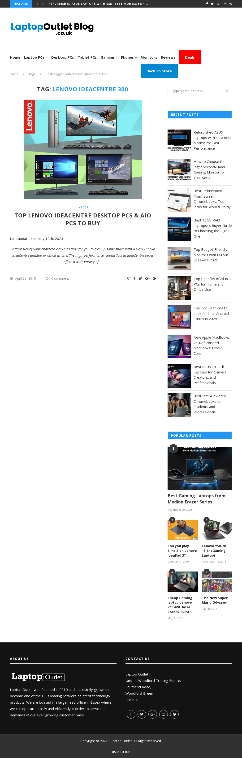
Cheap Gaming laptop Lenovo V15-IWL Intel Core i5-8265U (180, 605)
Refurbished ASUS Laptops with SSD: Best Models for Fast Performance (213, 140)
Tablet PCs (87, 57)
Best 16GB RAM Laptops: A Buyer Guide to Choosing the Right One (213, 228)
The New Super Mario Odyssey (215, 600)
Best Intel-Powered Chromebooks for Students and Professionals (210, 404)
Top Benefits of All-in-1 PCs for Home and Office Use (212, 284)
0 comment (57, 278)
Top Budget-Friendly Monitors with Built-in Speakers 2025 (211, 254)
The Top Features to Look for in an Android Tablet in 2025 (211, 313)
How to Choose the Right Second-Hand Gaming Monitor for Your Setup (209, 169)
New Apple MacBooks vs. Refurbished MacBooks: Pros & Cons (211, 345)
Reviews (168, 57)
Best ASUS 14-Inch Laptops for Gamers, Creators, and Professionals (211, 374)
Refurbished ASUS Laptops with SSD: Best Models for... (98, 4)
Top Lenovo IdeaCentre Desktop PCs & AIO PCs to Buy (82, 219)
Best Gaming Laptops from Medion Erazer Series (196, 498)
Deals (190, 57)
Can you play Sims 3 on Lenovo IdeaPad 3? (182, 550)
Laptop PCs (34, 57)
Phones (127, 57)
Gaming (107, 57)
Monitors (149, 57)
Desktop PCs (62, 57)
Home (15, 57)
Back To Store (159, 71)
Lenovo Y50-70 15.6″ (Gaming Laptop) (214, 550)
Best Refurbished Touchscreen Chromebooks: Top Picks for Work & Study (212, 198)
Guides (83, 207)
